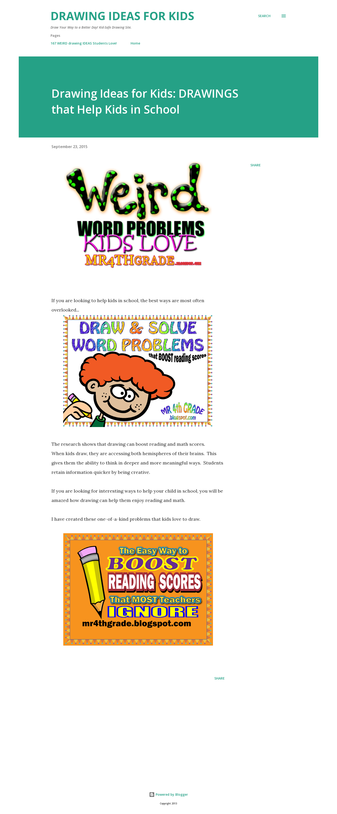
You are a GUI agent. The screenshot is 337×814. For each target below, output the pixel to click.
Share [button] (255, 165)
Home (135, 43)
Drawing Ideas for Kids (122, 15)
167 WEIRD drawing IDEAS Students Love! (84, 43)
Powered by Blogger (168, 794)
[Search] (264, 16)
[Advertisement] (130, 721)
